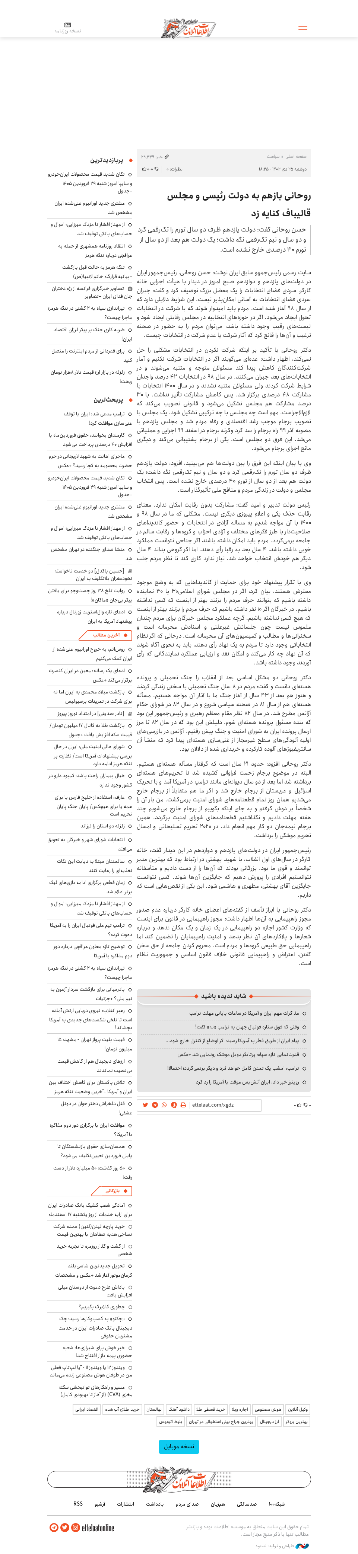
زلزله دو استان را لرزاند (102, 826)
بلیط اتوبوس (170, 1421)
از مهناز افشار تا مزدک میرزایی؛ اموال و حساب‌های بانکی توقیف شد (91, 229)
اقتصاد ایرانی (86, 1409)
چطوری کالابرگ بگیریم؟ (102, 1307)
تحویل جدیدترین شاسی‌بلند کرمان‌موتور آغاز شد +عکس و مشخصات (93, 1270)
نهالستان (154, 1409)
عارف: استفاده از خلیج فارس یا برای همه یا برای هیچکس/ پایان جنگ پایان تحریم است (93, 805)
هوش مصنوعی (268, 1409)
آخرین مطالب (106, 635)
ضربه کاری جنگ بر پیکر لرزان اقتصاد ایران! (93, 334)
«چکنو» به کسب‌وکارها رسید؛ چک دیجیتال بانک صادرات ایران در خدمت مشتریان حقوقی (95, 1327)
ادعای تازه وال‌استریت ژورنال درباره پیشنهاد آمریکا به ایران (94, 616)
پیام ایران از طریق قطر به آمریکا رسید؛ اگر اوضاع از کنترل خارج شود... (232, 1041)
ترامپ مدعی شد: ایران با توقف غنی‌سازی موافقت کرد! (98, 418)
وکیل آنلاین (298, 1409)
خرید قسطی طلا (210, 1409)
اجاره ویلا (240, 1409)
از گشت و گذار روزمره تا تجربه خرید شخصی (94, 1250)
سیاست (273, 156)
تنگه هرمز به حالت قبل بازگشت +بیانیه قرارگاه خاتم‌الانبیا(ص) (97, 272)
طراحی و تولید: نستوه (282, 1546)
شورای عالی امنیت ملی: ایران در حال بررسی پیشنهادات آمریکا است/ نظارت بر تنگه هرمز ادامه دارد (93, 755)
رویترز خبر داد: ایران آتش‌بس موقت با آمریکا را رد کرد (247, 1082)
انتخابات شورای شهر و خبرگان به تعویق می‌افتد (89, 844)
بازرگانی (112, 1190)
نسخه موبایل (179, 1446)
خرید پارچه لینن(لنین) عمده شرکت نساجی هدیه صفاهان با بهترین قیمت (92, 1230)
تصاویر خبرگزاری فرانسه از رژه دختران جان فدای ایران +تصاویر (92, 292)
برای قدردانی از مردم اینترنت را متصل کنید (91, 355)
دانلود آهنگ (179, 1409)
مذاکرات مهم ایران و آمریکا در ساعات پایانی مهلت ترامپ (244, 1013)
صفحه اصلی (296, 156)
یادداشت (155, 1504)
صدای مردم (187, 1504)
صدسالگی (247, 1504)
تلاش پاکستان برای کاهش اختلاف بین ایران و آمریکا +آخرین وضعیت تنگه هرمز (90, 1087)
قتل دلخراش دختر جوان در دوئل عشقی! (96, 1108)
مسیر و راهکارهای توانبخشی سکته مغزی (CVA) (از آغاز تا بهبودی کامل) (95, 1391)
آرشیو (100, 1504)
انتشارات (125, 1504)
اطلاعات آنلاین (188, 28)
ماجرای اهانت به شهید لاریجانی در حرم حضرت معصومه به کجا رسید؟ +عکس (90, 461)
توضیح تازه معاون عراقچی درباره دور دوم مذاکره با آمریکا (93, 951)
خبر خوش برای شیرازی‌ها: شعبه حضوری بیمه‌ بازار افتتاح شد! (97, 1351)
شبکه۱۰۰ (277, 1504)
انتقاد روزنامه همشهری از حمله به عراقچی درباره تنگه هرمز (95, 250)
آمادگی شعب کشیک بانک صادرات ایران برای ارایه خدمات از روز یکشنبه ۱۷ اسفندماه (90, 1210)
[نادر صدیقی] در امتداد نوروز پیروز (91, 713)
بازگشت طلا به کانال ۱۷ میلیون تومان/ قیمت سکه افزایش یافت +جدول (91, 730)
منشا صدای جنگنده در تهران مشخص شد (91, 554)
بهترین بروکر (297, 1421)
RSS (78, 1504)
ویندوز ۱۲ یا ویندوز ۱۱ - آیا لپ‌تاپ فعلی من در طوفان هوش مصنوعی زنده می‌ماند (91, 1371)
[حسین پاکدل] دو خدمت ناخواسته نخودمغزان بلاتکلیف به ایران (93, 575)
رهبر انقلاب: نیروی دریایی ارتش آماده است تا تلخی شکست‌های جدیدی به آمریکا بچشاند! (90, 1018)
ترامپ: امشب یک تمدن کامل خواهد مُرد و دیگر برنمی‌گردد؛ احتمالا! (233, 1068)
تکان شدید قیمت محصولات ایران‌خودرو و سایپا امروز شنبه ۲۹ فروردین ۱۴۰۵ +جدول (90, 182)
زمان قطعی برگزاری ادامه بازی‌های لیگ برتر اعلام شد (90, 887)
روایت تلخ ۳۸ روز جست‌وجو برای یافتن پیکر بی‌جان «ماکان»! (90, 595)
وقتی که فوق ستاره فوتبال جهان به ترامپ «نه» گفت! (247, 1027)
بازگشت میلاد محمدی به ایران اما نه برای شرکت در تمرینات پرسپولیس (92, 696)
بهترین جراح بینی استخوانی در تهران (221, 1421)
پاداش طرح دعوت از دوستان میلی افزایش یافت (95, 1291)
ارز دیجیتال (269, 1421)
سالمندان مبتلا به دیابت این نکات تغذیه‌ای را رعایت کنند (94, 866)
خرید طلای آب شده (122, 1409)
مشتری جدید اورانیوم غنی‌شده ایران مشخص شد (93, 208)
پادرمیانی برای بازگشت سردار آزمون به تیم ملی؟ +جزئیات (91, 994)
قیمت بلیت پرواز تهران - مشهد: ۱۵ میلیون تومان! (94, 1044)
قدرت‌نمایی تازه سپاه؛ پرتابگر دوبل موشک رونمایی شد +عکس (238, 1054)
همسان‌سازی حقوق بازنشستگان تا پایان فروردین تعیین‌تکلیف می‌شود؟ (94, 1151)
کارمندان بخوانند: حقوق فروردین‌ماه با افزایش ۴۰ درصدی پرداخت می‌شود (90, 440)
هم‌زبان (218, 1504)
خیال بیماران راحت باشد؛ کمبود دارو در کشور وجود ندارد (90, 780)
